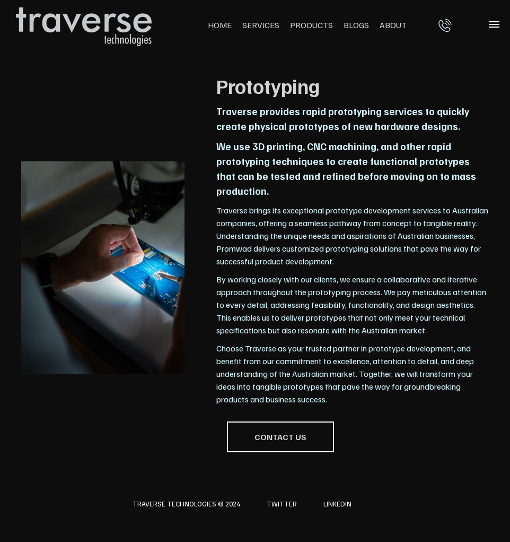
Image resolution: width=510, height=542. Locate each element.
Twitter (282, 504)
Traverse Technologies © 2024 (186, 504)
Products (311, 25)
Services (260, 25)
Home (220, 25)
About (393, 25)
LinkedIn (337, 504)
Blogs (356, 25)
